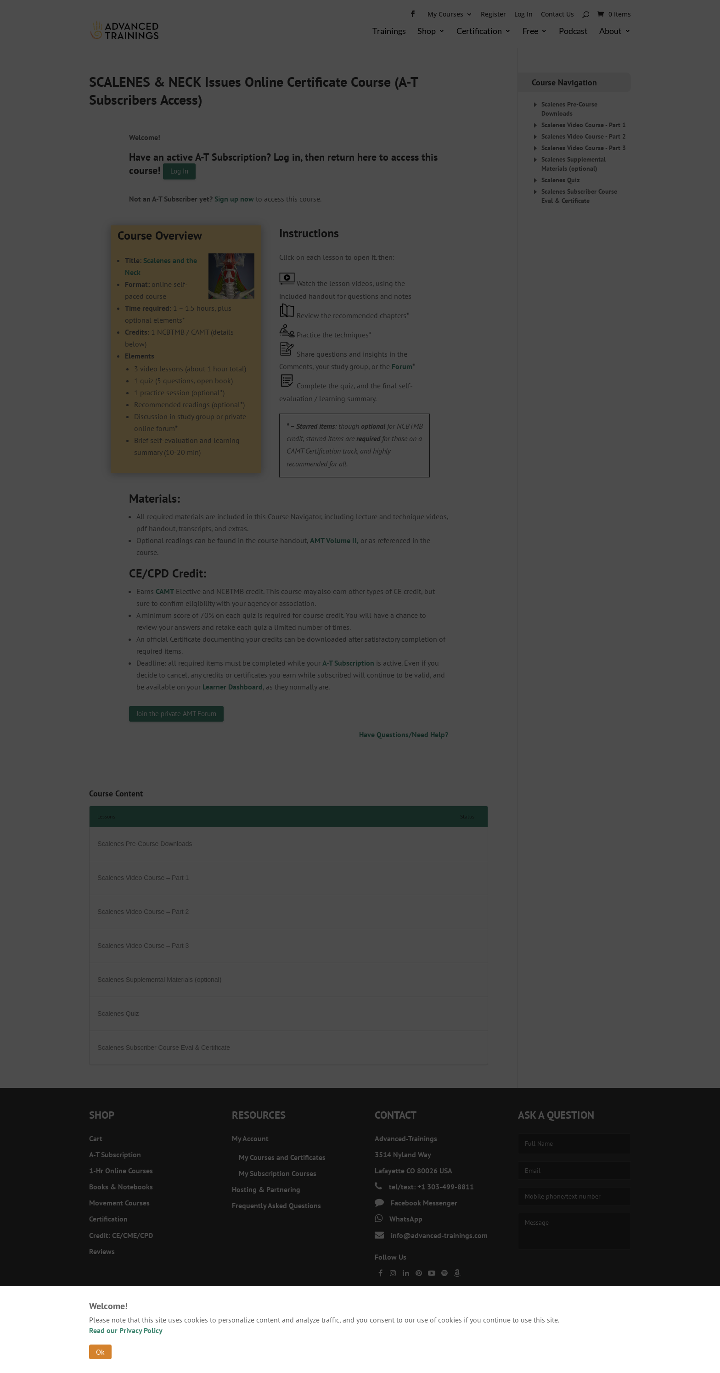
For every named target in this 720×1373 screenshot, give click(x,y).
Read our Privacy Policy (126, 1330)
